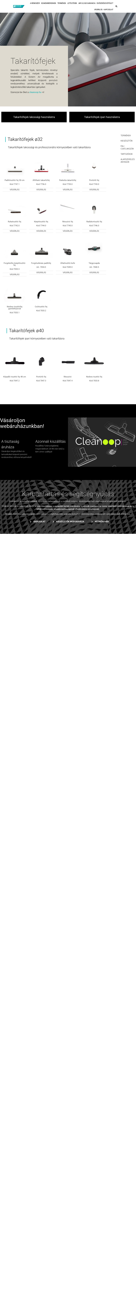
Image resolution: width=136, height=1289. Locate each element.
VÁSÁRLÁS (98, 9)
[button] (116, 6)
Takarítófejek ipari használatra (102, 117)
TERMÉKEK (61, 3)
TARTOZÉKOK (127, 154)
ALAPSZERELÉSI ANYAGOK (128, 160)
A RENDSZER (35, 3)
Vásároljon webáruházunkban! (22, 423)
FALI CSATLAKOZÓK (127, 147)
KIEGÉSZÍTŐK (127, 141)
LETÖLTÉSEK (72, 3)
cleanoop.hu (35, 92)
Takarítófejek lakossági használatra (34, 117)
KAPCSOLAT (108, 9)
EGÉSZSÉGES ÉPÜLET (105, 3)
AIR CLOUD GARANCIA (86, 3)
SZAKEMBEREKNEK (48, 3)
